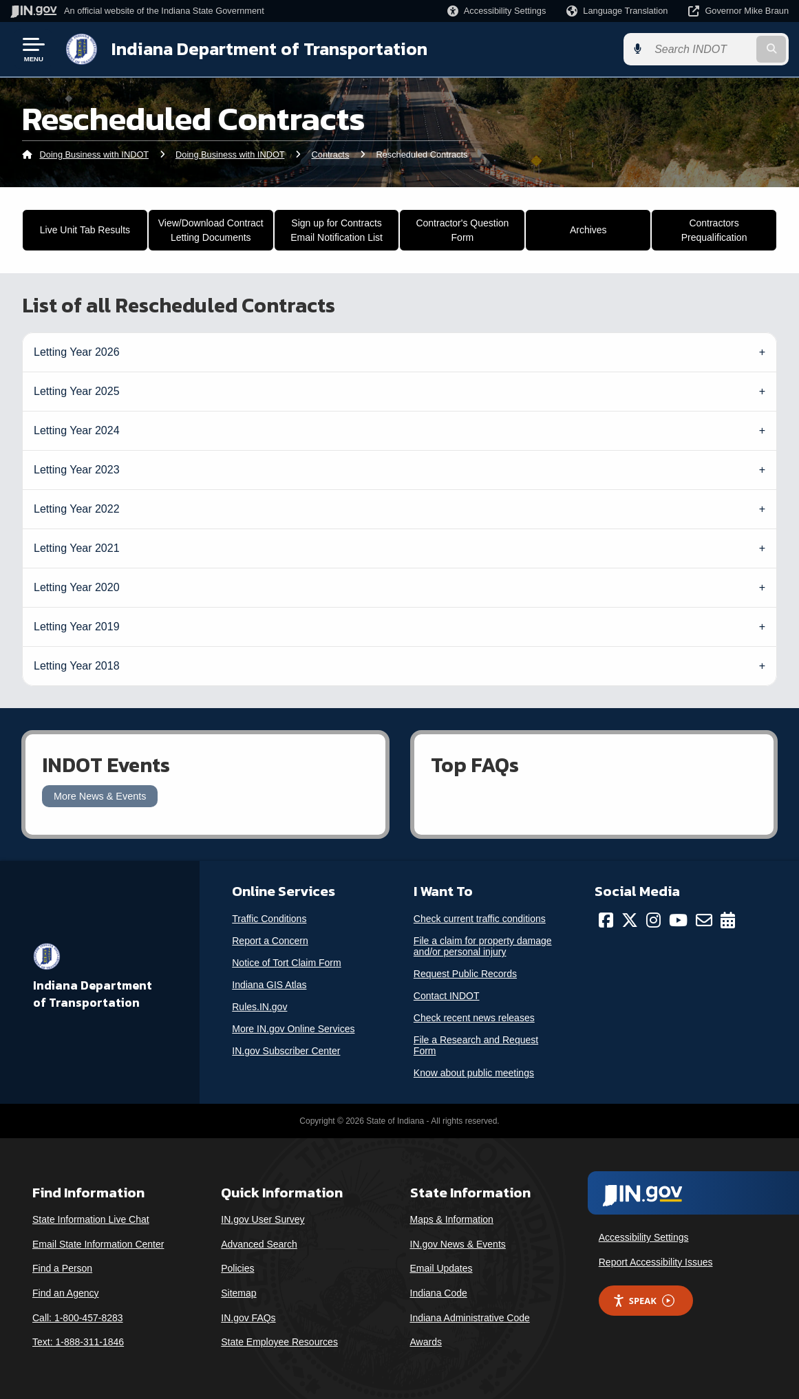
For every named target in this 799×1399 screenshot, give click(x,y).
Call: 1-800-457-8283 (77, 1317)
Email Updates (441, 1268)
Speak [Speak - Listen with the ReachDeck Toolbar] (643, 1300)
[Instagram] (653, 920)
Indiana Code (438, 1293)
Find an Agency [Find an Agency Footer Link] (65, 1293)
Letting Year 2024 (77, 430)
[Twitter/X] (629, 920)
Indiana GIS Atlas (269, 984)
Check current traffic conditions (480, 918)
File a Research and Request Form (476, 1045)
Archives (588, 229)
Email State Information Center (98, 1244)
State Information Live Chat (90, 1219)
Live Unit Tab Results (85, 229)
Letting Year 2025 (77, 391)
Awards (426, 1341)
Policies (237, 1268)
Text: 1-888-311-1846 (78, 1341)
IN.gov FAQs (248, 1317)
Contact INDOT (447, 995)
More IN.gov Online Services (293, 1028)
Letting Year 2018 (77, 666)
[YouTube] (678, 920)
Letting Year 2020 (77, 587)
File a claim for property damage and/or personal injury (483, 946)
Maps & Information (451, 1219)
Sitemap (238, 1293)
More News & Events (100, 796)
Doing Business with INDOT (94, 154)
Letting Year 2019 (77, 626)
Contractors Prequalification (714, 230)
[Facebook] (606, 920)
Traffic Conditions (269, 918)
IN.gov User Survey (262, 1219)
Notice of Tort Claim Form (286, 962)
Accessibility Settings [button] (644, 1237)
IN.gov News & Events (458, 1244)
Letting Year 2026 (77, 352)
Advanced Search (259, 1244)
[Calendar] (728, 920)
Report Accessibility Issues (656, 1262)
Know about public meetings (474, 1072)
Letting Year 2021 (77, 548)
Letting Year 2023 (77, 470)
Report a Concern (270, 940)
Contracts (331, 154)
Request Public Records (465, 973)
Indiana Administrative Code (470, 1317)
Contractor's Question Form (462, 230)
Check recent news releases (474, 1017)
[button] (496, 10)
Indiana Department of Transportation (269, 49)
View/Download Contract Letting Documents (211, 230)
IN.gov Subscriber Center (286, 1050)
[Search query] (700, 49)
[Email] (704, 920)
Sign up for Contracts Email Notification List (336, 230)
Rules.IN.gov (259, 1006)
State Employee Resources (279, 1341)
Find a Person (62, 1268)
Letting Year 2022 (77, 509)
